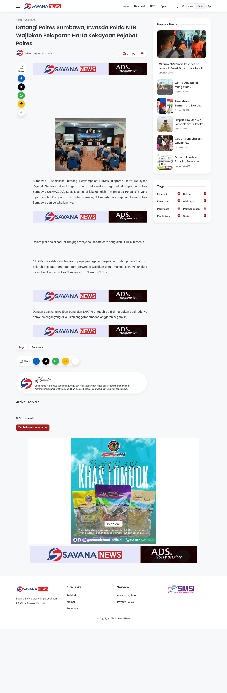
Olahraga (194, 201)
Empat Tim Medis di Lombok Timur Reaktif (190, 122)
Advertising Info (126, 595)
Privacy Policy (125, 602)
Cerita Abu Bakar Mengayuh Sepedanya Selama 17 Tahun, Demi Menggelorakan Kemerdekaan (188, 85)
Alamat (71, 602)
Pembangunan (194, 208)
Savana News (123, 618)
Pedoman (72, 608)
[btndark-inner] (196, 6)
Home (125, 6)
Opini (163, 6)
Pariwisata (168, 208)
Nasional (139, 6)
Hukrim (194, 194)
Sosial (194, 216)
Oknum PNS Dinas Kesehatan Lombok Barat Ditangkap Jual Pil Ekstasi (181, 66)
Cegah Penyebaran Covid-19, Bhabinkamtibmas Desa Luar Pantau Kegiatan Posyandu (188, 141)
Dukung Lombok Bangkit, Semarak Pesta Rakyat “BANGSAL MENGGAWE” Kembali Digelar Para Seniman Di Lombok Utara (189, 159)
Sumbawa (30, 19)
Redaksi (71, 595)
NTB (152, 6)
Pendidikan (168, 216)
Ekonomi (168, 194)
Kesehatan (168, 201)
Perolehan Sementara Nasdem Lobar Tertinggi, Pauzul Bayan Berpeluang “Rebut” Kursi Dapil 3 (189, 104)
